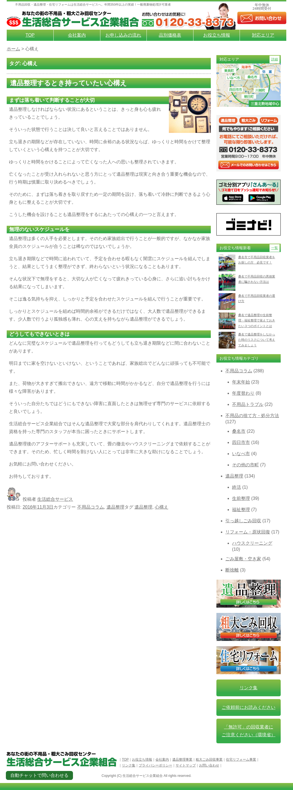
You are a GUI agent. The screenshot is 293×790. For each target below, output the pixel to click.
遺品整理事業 (182, 759)
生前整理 (241, 498)
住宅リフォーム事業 (241, 759)
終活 (236, 487)
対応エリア (263, 35)
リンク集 (248, 687)
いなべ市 (241, 453)
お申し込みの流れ (123, 35)
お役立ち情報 (216, 35)
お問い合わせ (209, 765)
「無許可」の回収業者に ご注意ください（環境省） (248, 731)
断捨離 (232, 570)
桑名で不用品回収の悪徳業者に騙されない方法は (256, 279)
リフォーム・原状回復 (247, 532)
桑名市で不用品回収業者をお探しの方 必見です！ (256, 259)
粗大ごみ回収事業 (209, 759)
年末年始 (241, 382)
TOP (30, 35)
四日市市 (241, 442)
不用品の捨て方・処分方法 (252, 415)
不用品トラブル (247, 404)
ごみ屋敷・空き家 (243, 558)
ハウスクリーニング (252, 543)
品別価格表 (170, 35)
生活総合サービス (55, 499)
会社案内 (77, 35)
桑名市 (238, 431)
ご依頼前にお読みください (248, 707)
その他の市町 (245, 464)
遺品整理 (115, 507)
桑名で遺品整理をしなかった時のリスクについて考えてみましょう (256, 340)
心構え (161, 507)
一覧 (274, 248)
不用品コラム (90, 507)
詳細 (274, 59)
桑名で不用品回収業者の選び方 (256, 298)
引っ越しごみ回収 (243, 520)
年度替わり (243, 393)
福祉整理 (241, 509)
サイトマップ (186, 765)
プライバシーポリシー (155, 765)
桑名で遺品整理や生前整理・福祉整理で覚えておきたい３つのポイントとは (256, 320)
